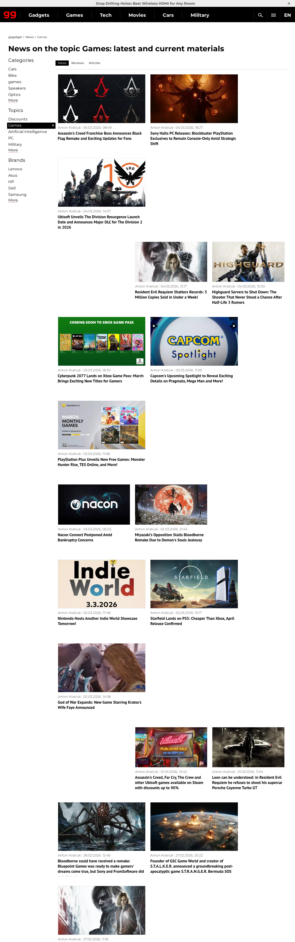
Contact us (20, 896)
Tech (149, 15)
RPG (153, 874)
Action (155, 869)
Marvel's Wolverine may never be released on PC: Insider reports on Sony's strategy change (93, 656)
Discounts (17, 119)
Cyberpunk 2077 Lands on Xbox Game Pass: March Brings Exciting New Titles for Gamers (94, 280)
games (14, 82)
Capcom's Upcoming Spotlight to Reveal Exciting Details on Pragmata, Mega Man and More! (169, 280)
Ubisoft (156, 901)
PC (11, 138)
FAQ (223, 885)
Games (118, 15)
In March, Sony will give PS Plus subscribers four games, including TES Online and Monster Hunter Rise (167, 806)
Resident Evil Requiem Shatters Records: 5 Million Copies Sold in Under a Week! (171, 202)
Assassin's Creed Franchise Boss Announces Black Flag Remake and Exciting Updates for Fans (87, 129)
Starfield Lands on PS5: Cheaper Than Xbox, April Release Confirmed (167, 428)
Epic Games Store (165, 890)
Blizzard (156, 912)
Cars (12, 69)
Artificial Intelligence (27, 131)
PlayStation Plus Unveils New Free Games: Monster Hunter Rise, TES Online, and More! (248, 280)
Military (15, 144)
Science (86, 885)
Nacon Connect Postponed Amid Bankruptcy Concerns (85, 352)
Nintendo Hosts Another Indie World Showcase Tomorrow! (89, 428)
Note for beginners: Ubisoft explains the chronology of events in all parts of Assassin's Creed (246, 806)
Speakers (17, 88)
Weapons (88, 890)
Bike (12, 75)
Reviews (77, 63)
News (30, 37)
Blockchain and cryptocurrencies (107, 901)
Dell (12, 188)
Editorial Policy (23, 874)
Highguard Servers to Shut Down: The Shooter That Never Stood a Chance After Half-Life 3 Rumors (247, 205)
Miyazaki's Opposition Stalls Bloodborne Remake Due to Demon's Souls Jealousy (169, 352)
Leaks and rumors (234, 874)
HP (11, 182)
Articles (94, 63)
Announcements (233, 869)
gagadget (15, 37)
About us (18, 869)
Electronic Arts (162, 918)
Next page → (154, 832)
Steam (155, 885)
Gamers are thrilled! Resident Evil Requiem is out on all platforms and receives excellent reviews (242, 580)
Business (87, 896)
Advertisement (23, 885)
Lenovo (15, 169)
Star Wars (158, 896)
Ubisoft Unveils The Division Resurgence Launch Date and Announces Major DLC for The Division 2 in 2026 (248, 129)
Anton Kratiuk (69, 118)
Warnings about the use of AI (35, 880)
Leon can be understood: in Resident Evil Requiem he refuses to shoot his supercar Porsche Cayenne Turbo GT (247, 505)
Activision (158, 907)
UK (13, 929)
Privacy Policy (22, 890)
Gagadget (32, 13)
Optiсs (14, 94)
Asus (12, 175)
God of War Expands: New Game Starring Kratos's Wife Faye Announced (246, 428)
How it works (91, 907)
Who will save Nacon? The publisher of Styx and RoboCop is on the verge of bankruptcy (245, 731)
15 (160, 843)
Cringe (225, 880)
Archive (174, 843)
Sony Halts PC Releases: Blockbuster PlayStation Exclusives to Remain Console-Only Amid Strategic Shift (166, 129)
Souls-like (158, 880)
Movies (180, 15)
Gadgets (82, 15)
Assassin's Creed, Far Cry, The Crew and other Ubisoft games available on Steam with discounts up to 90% (169, 505)
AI (82, 880)
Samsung (17, 194)
